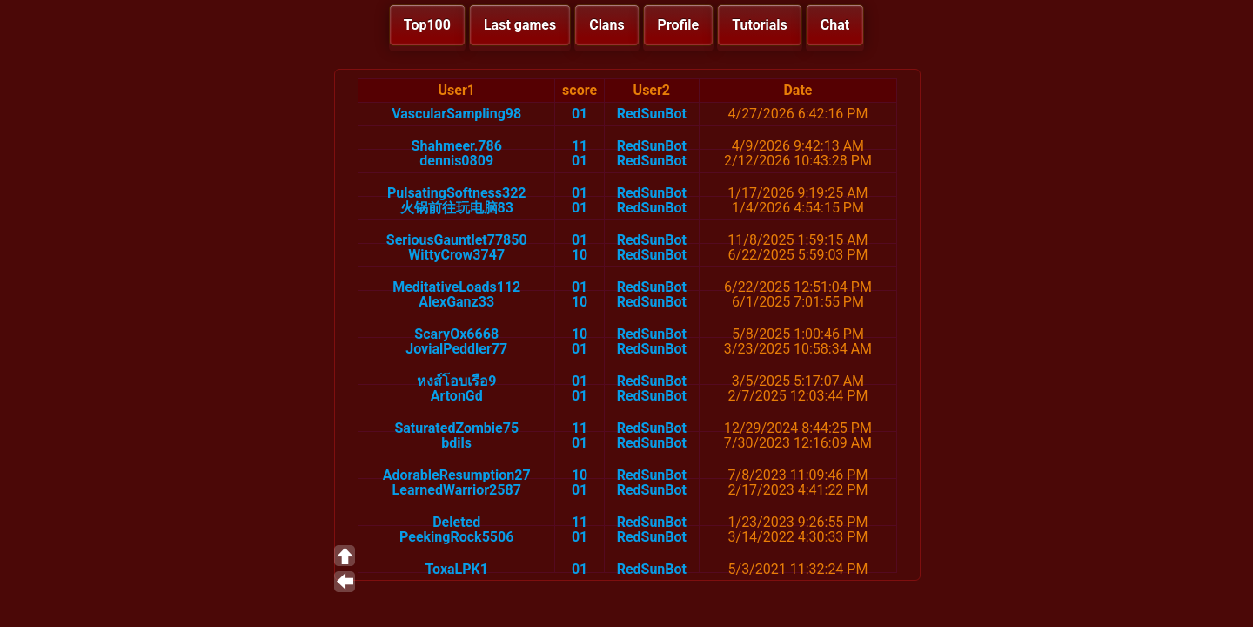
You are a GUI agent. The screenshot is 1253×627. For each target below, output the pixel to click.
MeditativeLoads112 (456, 287)
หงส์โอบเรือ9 (456, 381)
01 (579, 113)
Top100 (427, 25)
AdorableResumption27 (457, 475)
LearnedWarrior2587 (456, 490)
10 (579, 254)
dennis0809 (456, 160)
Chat (835, 25)
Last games (520, 25)
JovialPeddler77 (456, 348)
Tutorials (759, 25)
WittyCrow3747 (456, 254)
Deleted (456, 522)
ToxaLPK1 (456, 569)
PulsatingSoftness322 (456, 193)
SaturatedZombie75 (456, 428)
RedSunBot (652, 113)
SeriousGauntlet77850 (456, 240)
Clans (606, 25)
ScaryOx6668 (456, 334)
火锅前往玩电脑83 (456, 207)
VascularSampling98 (456, 113)
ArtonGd (457, 396)
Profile (679, 25)
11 (579, 146)
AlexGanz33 (456, 301)
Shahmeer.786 (457, 146)
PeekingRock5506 (456, 537)
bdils (456, 443)
